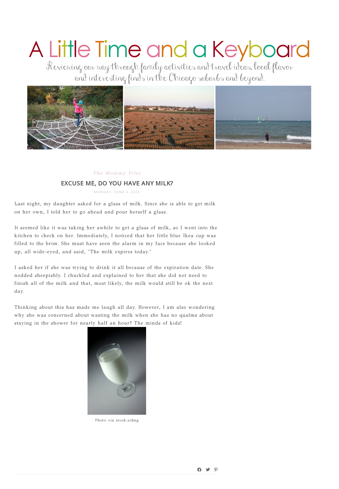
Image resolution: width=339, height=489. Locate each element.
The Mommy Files (117, 173)
